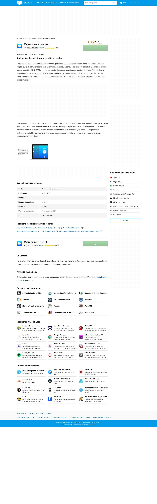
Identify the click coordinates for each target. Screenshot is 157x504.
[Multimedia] (27, 38)
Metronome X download (67, 231)
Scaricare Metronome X (25, 228)
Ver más (125, 220)
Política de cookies (43, 417)
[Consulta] (100, 3)
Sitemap (49, 413)
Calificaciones (51, 3)
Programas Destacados (69, 3)
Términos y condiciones (25, 417)
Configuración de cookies (102, 417)
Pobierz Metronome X (74, 228)
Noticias (40, 3)
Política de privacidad (60, 417)
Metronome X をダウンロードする (50, 228)
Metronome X (36, 44)
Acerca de (20, 413)
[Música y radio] (36, 38)
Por (31, 48)
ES (136, 3)
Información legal (77, 417)
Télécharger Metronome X (90, 231)
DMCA (88, 417)
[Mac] (21, 38)
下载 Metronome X (48, 231)
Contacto (30, 413)
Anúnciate (39, 413)
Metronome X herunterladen (27, 231)
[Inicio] (17, 38)
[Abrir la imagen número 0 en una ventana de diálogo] (32, 151)
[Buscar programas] (113, 3)
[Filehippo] (24, 3)
